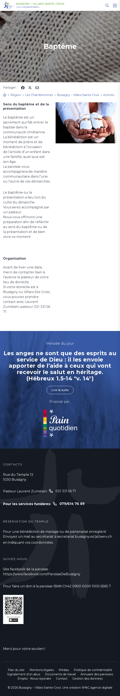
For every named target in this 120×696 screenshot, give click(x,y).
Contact (61, 678)
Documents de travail (60, 674)
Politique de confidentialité (93, 670)
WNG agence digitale (97, 687)
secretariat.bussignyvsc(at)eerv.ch (84, 537)
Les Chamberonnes (27, 7)
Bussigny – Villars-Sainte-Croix (40, 4)
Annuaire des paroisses (97, 674)
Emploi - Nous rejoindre (34, 678)
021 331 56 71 (66, 491)
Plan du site (16, 670)
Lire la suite (60, 390)
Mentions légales (41, 670)
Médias (64, 670)
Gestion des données (87, 678)
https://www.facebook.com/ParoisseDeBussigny (41, 574)
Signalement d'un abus (23, 674)
